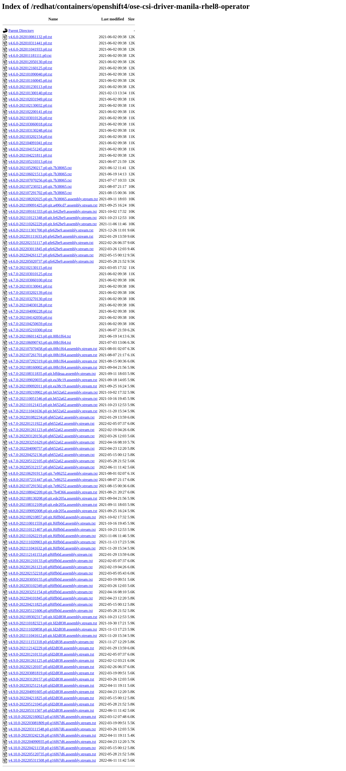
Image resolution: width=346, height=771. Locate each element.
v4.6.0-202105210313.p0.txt (30, 162)
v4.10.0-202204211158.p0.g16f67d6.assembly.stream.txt (52, 748)
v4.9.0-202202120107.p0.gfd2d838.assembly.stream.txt (51, 667)
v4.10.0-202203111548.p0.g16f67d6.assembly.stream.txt (52, 729)
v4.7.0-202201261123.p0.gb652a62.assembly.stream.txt (51, 430)
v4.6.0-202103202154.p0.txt (30, 137)
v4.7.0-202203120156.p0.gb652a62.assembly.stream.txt (51, 436)
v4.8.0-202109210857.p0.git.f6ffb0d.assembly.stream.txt (52, 517)
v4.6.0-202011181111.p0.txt (29, 55)
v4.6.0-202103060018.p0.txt (30, 124)
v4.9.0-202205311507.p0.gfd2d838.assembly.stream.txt (51, 710)
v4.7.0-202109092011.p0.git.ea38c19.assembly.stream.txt (52, 386)
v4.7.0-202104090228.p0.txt (30, 311)
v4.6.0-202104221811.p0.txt (30, 155)
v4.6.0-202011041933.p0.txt (30, 49)
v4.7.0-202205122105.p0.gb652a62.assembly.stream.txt (51, 461)
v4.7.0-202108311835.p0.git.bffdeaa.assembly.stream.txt (52, 374)
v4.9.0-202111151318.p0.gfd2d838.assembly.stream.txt (51, 642)
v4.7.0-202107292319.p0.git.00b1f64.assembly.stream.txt (52, 361)
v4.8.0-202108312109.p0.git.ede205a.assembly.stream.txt (52, 505)
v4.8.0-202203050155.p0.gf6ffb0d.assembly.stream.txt (50, 579)
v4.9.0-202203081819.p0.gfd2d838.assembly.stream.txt (51, 673)
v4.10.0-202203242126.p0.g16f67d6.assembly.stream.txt (52, 735)
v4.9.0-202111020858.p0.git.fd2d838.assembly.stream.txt (52, 629)
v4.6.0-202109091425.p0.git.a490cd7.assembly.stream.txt (52, 205)
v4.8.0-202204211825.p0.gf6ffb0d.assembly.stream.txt (50, 604)
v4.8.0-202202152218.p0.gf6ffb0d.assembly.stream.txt (50, 573)
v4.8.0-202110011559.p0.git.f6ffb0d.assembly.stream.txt (52, 523)
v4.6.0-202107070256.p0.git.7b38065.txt (40, 180)
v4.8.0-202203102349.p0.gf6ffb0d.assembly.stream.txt (50, 586)
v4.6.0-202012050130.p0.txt (30, 62)
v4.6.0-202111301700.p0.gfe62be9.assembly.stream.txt (50, 230)
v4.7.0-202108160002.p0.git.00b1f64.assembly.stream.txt (52, 367)
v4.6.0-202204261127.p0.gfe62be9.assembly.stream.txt (50, 255)
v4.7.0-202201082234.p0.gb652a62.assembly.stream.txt (51, 417)
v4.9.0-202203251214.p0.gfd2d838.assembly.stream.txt (51, 685)
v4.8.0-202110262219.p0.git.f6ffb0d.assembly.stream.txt (52, 536)
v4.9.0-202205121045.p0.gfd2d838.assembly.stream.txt (51, 704)
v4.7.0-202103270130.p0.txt (30, 299)
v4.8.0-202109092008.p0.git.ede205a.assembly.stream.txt (52, 511)
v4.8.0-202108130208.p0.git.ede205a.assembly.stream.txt (52, 498)
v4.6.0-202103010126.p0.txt (30, 118)
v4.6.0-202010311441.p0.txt (30, 43)
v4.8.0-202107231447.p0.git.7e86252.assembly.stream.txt (53, 480)
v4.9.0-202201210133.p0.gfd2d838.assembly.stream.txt (51, 654)
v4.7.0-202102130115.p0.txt (30, 268)
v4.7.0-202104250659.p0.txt (30, 324)
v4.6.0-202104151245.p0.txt (30, 149)
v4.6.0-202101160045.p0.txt (30, 80)
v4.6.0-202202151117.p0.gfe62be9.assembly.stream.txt (50, 243)
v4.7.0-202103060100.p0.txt (30, 280)
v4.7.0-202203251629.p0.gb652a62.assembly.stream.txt (51, 442)
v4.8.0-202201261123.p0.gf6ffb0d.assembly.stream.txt (50, 567)
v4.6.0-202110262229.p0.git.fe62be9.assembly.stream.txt (52, 224)
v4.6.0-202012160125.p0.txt (30, 68)
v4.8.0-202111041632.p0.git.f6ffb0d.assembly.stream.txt (52, 548)
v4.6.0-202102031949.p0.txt (30, 99)
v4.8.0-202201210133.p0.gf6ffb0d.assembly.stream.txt (50, 561)
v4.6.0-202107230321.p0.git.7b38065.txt (40, 186)
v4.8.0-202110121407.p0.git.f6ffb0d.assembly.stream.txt (52, 530)
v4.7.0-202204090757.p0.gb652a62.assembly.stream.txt (51, 448)
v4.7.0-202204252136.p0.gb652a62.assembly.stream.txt (51, 455)
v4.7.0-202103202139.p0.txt (30, 293)
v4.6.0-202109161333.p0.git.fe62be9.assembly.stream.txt (52, 211)
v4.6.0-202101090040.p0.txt (30, 74)
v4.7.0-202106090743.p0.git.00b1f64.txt (39, 342)
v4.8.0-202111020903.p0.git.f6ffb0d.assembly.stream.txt (52, 542)
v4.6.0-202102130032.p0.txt (30, 105)
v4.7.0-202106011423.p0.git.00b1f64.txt (39, 336)
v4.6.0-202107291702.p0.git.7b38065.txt (40, 193)
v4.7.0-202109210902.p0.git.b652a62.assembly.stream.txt (53, 392)
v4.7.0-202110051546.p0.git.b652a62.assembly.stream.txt (53, 399)
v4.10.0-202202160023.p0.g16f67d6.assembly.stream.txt (52, 717)
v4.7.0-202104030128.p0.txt (30, 305)
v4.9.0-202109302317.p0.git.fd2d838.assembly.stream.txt (52, 617)
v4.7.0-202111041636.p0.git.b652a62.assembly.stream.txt (52, 411)
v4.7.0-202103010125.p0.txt (30, 274)
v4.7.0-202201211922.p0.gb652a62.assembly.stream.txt (51, 423)
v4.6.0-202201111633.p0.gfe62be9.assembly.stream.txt (50, 236)
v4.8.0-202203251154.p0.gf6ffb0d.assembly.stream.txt (50, 592)
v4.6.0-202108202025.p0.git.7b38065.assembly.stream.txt (53, 199)
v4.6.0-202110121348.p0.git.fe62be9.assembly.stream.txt (52, 218)
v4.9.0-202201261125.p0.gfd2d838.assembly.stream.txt (51, 660)
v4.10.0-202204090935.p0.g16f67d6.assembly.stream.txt (52, 742)
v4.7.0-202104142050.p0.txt (30, 317)
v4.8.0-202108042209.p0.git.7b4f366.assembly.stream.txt (52, 492)
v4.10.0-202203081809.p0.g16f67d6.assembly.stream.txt (52, 723)
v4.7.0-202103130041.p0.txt (30, 286)
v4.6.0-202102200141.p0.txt (30, 112)
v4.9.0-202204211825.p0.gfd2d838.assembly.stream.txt (51, 698)
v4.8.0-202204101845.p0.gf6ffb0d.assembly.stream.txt (50, 598)
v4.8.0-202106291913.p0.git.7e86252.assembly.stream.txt (53, 473)
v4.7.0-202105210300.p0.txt (30, 330)
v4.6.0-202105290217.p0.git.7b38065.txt (40, 168)
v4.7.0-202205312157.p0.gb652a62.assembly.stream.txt (51, 467)
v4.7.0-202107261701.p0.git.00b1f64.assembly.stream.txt (52, 355)
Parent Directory (21, 31)
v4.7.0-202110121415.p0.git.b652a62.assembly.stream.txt (53, 405)
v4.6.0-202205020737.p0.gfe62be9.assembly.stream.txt (51, 261)
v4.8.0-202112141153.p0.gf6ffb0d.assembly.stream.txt (50, 554)
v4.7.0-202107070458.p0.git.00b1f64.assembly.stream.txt (52, 349)
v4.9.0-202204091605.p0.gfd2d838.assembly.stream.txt (51, 692)
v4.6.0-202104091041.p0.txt (30, 143)
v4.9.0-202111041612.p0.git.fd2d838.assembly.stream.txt (52, 636)
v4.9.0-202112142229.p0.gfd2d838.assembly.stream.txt (51, 648)
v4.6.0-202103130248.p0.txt (30, 130)
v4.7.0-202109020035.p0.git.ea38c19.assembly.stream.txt (52, 380)
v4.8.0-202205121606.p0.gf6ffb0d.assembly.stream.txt (50, 611)
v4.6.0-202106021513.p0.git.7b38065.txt (40, 174)
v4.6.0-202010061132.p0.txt (30, 37)
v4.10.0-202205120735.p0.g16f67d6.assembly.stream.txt (52, 754)
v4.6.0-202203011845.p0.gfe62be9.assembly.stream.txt (50, 249)
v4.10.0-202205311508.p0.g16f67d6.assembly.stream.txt (52, 760)
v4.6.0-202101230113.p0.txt (30, 87)
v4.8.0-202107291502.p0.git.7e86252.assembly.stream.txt (53, 486)
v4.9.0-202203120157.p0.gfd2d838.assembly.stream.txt (51, 679)
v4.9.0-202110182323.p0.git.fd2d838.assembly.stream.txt (52, 623)
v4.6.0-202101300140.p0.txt (30, 93)
